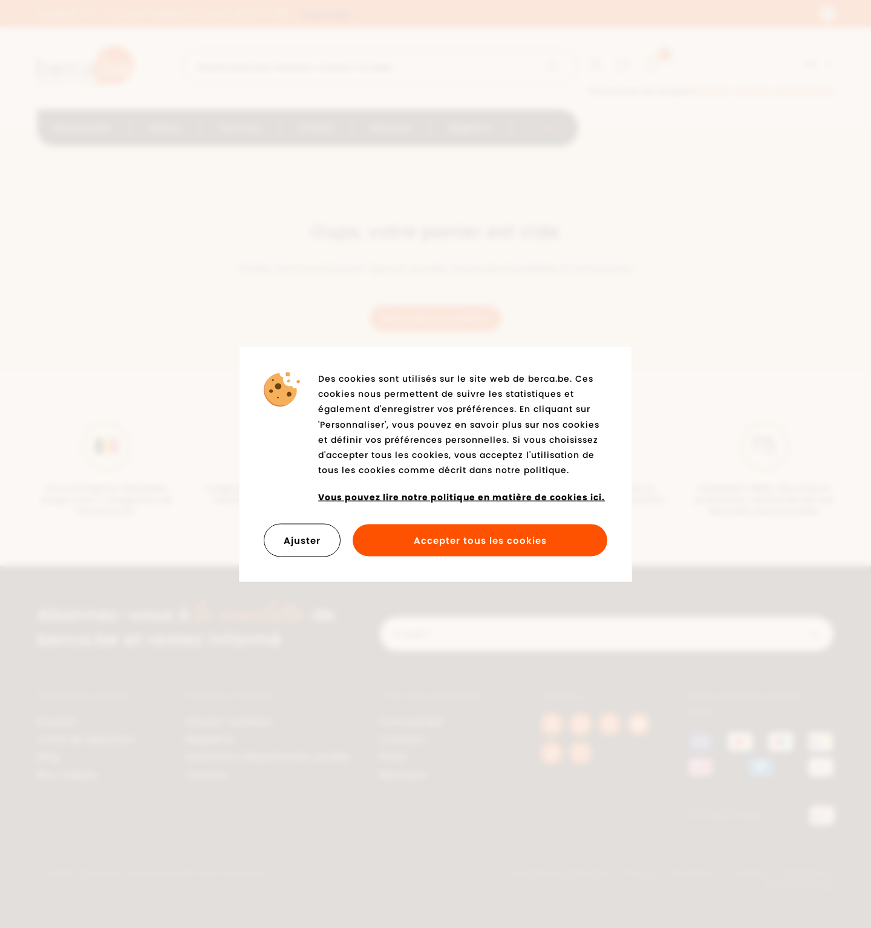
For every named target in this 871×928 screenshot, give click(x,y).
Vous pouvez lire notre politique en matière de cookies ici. (461, 497)
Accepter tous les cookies (480, 540)
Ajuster (302, 540)
